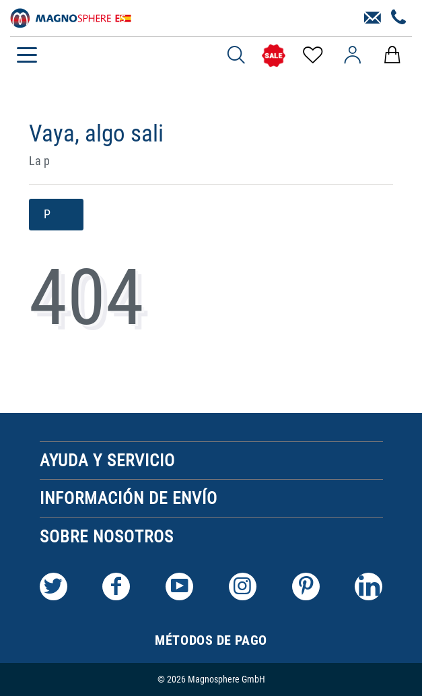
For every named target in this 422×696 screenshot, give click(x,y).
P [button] (56, 215)
